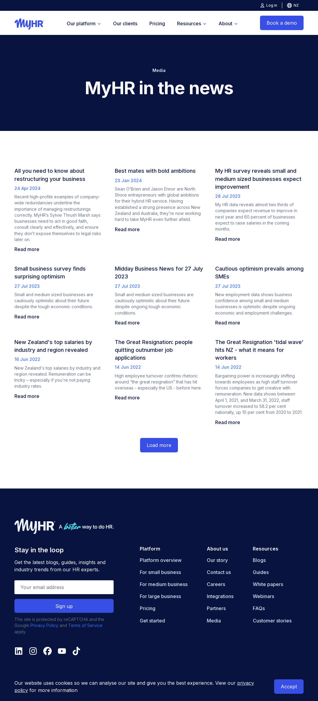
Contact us (219, 572)
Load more (159, 445)
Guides (261, 572)
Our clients (125, 23)
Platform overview (161, 560)
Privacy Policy (44, 625)
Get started (152, 621)
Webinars (263, 596)
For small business (160, 572)
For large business (160, 596)
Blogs (259, 560)
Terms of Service (85, 625)
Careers (216, 584)
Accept (289, 687)
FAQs (259, 608)
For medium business (164, 584)
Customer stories (272, 621)
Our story (217, 560)
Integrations (220, 596)
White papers (268, 584)
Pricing (157, 23)
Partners (216, 608)
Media (214, 621)
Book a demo (282, 23)
